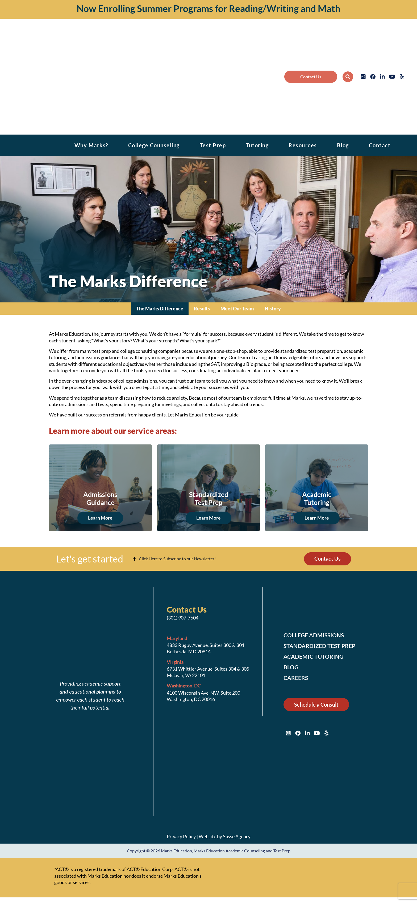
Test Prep (213, 145)
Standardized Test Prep (320, 646)
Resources (303, 145)
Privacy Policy (181, 836)
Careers (296, 678)
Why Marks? (91, 145)
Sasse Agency (237, 836)
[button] (348, 76)
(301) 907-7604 (182, 618)
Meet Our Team (237, 308)
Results (202, 308)
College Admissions (315, 635)
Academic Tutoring (314, 656)
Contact (380, 145)
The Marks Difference (159, 308)
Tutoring (257, 145)
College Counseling (154, 145)
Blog (343, 145)
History (273, 308)
